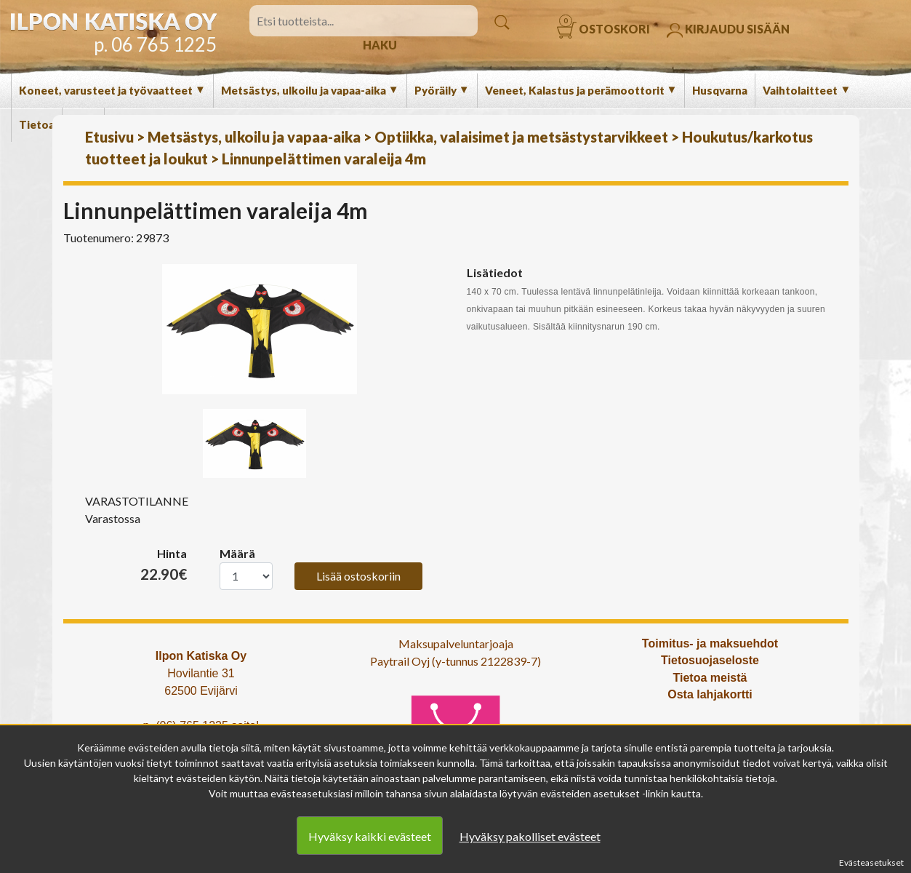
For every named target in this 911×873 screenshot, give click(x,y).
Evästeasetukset (871, 862)
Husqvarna (719, 90)
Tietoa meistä (710, 677)
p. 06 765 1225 (155, 44)
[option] (259, 329)
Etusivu (109, 137)
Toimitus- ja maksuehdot (710, 643)
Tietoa (37, 124)
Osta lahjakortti (709, 694)
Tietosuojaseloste (710, 660)
